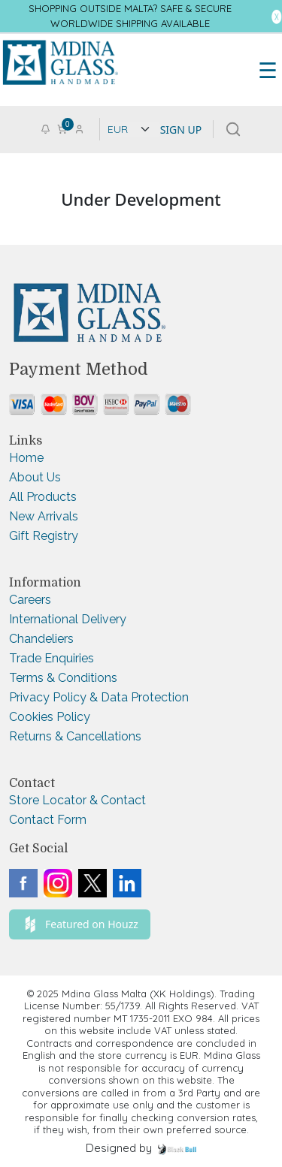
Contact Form (47, 820)
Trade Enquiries (51, 658)
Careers (30, 600)
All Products (43, 497)
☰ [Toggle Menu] (267, 69)
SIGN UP (181, 129)
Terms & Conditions (63, 678)
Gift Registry (43, 536)
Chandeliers (41, 639)
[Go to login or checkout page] (79, 128)
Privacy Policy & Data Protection (99, 697)
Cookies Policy (49, 717)
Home (26, 458)
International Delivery (67, 619)
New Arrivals (43, 516)
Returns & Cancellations (75, 736)
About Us (35, 477)
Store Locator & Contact (77, 800)
